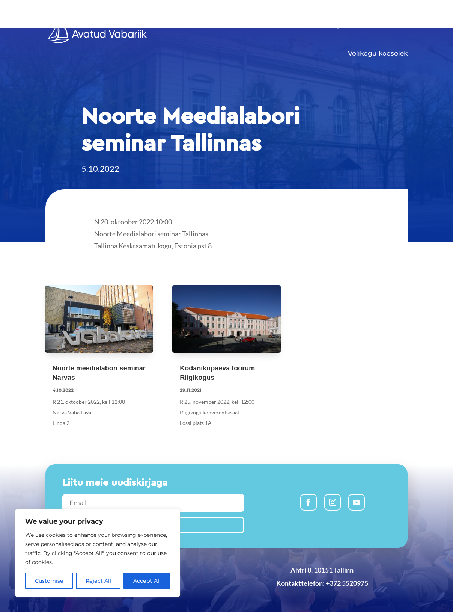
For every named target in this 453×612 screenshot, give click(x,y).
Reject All (98, 580)
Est (403, 11)
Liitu (310, 25)
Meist (391, 25)
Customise (49, 580)
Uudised (277, 25)
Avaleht (239, 25)
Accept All (147, 580)
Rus (382, 11)
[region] (97, 553)
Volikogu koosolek (378, 53)
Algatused (346, 25)
